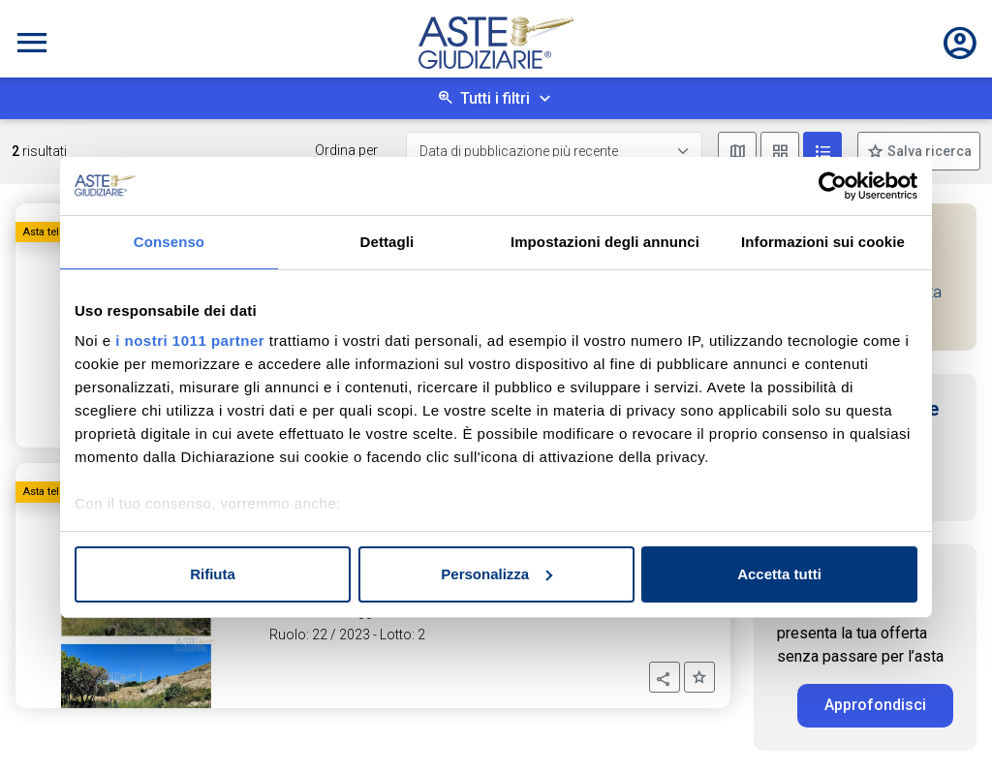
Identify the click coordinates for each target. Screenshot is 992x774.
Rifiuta (212, 574)
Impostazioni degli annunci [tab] (605, 241)
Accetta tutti (779, 574)
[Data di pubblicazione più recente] (554, 151)
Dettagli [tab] (387, 241)
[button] (664, 677)
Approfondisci (875, 705)
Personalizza (496, 574)
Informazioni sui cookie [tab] (823, 241)
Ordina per (346, 150)
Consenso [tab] (169, 241)
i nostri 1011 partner (189, 340)
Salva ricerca (928, 151)
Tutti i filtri (495, 98)
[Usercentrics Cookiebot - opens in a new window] (832, 186)
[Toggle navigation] (32, 42)
